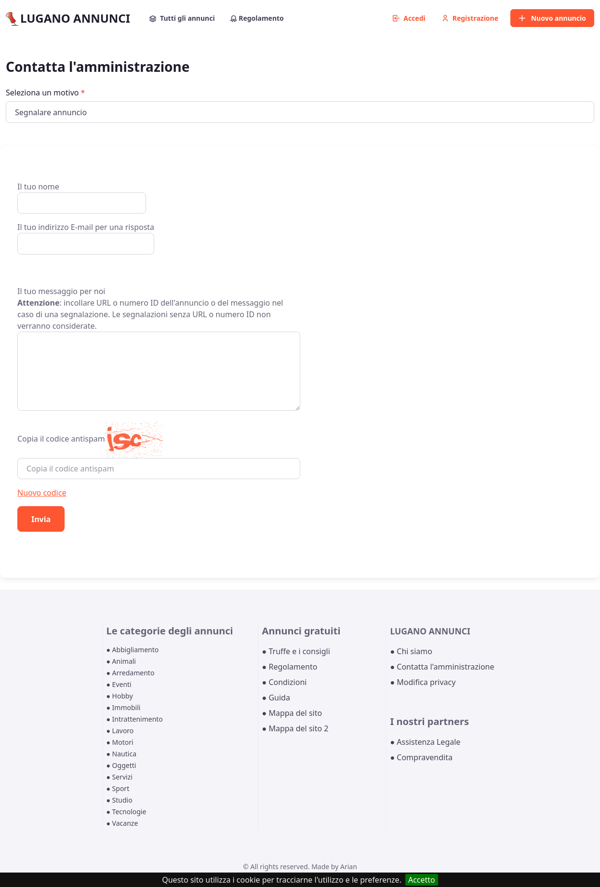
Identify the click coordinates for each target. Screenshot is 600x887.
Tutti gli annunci (182, 18)
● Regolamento (290, 666)
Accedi (409, 18)
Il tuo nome (81, 197)
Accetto (421, 879)
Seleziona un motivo (45, 92)
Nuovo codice (41, 492)
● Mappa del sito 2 (295, 728)
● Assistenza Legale (425, 742)
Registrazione (470, 18)
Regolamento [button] (257, 18)
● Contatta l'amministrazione (442, 666)
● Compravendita (421, 757)
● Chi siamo (411, 651)
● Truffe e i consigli (296, 651)
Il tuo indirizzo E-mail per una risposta (85, 238)
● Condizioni (284, 682)
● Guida (276, 697)
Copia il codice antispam (61, 438)
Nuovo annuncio (552, 18)
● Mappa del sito (292, 713)
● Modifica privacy (422, 682)
